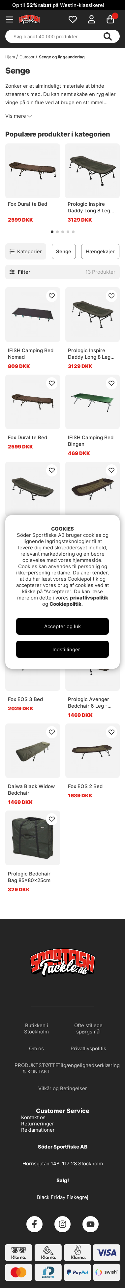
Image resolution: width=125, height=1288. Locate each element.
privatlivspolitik (89, 598)
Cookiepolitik (65, 604)
